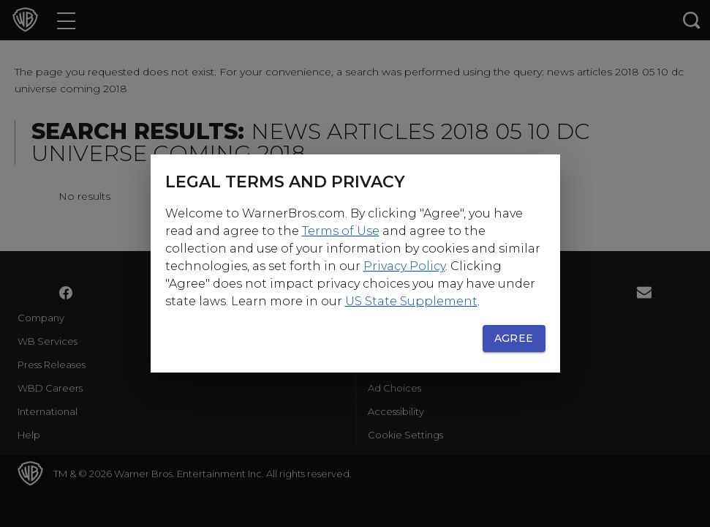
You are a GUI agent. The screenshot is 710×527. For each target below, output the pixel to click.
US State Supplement (411, 301)
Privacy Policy (404, 266)
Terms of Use (340, 231)
